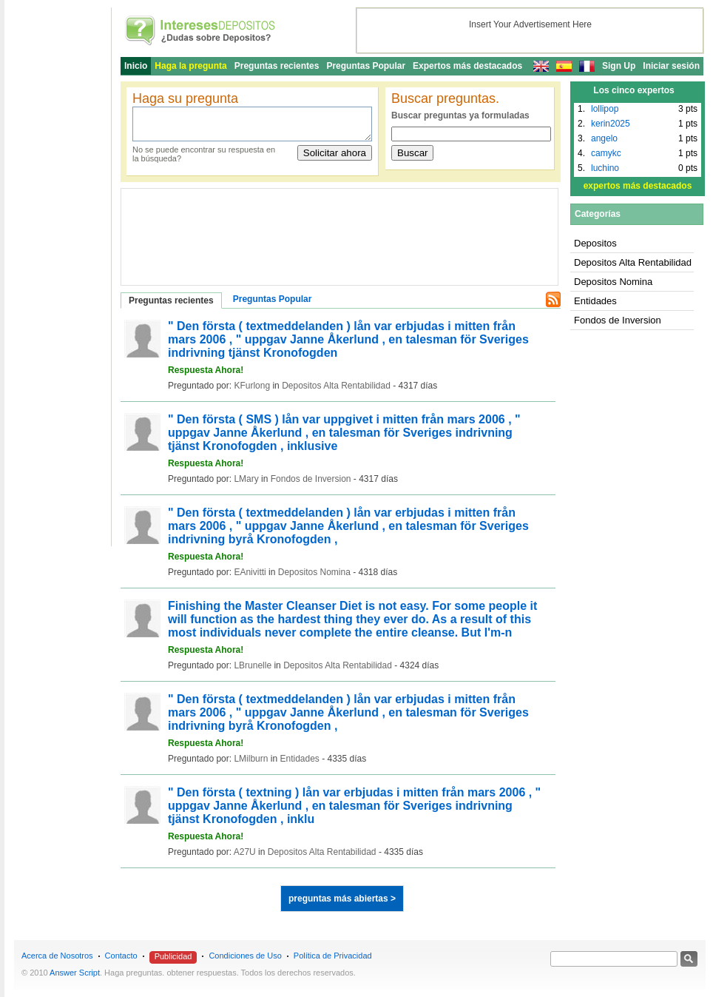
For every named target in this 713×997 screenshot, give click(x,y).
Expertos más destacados (467, 66)
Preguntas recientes (277, 66)
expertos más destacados (638, 186)
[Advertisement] (195, 229)
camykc (606, 153)
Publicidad (173, 956)
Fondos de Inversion (311, 479)
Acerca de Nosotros (57, 955)
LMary (246, 479)
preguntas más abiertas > (342, 898)
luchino (605, 168)
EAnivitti (250, 572)
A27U (245, 852)
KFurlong (252, 385)
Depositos (595, 243)
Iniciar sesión (671, 66)
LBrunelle (252, 665)
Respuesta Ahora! (205, 370)
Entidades (299, 758)
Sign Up (618, 66)
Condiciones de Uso (245, 955)
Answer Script (75, 972)
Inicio (135, 66)
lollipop (604, 109)
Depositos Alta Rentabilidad (336, 385)
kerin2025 (610, 123)
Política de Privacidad (333, 955)
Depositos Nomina (314, 572)
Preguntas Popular (365, 66)
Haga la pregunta (190, 66)
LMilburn (251, 758)
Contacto (121, 955)
